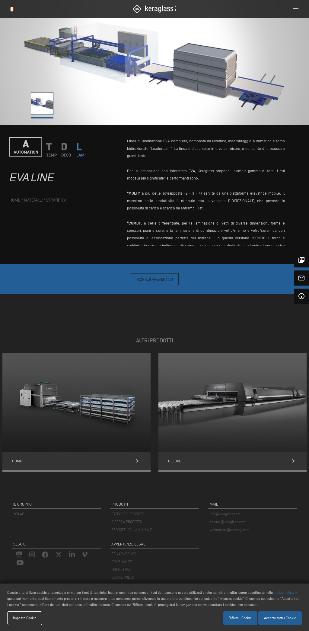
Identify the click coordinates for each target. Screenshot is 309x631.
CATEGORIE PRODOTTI (128, 514)
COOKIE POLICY (123, 577)
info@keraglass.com (225, 514)
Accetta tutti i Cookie (280, 618)
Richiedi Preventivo (154, 279)
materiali (33, 200)
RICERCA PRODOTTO (126, 522)
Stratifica (56, 200)
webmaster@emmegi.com (230, 530)
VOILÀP (18, 514)
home (15, 200)
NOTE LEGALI (121, 569)
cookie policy (283, 592)
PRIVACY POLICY (123, 554)
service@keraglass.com (228, 522)
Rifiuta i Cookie (240, 618)
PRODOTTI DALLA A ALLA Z (131, 530)
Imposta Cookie (25, 618)
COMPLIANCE (121, 562)
